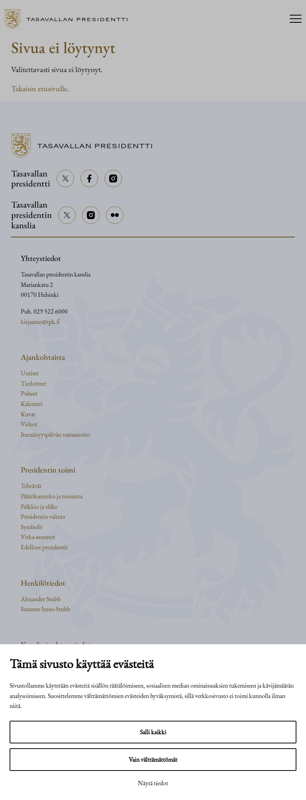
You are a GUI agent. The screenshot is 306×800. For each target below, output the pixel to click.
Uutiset (30, 373)
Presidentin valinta (43, 516)
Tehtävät (31, 486)
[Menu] (296, 19)
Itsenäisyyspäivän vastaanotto (55, 434)
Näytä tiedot (153, 783)
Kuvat (28, 414)
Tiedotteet (33, 383)
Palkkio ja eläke (39, 506)
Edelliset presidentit (44, 547)
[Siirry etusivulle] (69, 19)
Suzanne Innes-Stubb (45, 609)
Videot (29, 424)
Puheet (29, 393)
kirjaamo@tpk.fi (40, 322)
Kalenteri (32, 404)
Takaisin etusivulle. (40, 88)
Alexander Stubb (41, 599)
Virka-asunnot (38, 537)
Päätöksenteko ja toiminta (51, 496)
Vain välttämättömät (153, 759)
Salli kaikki (153, 732)
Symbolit (32, 527)
